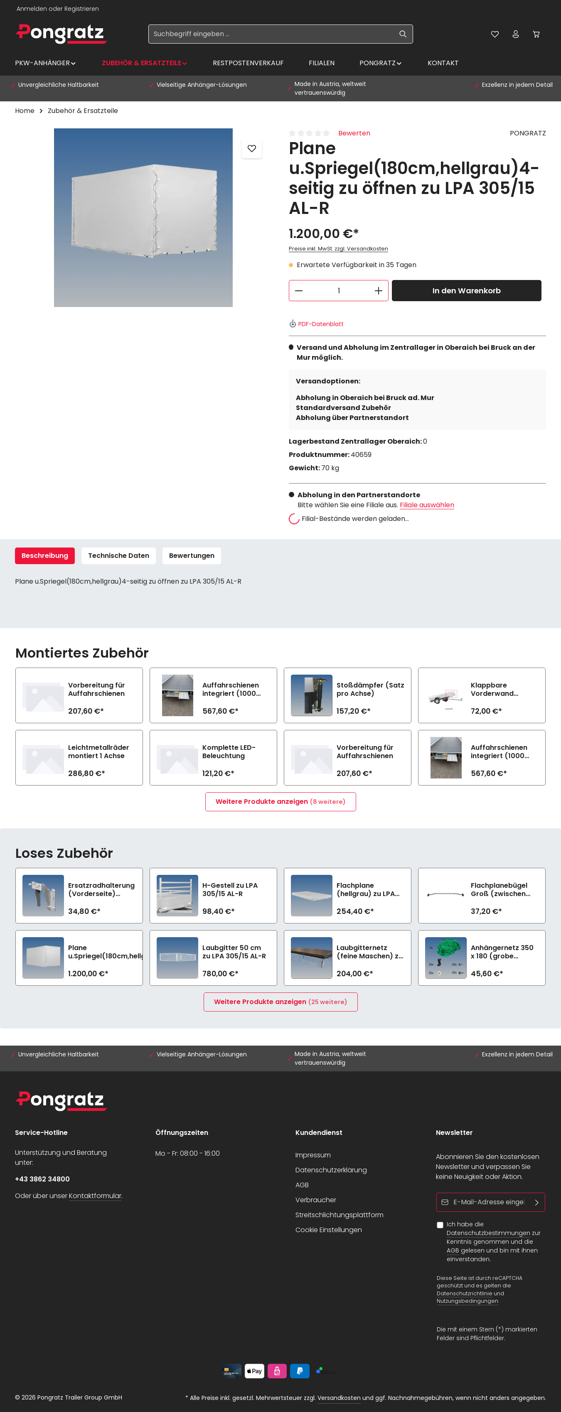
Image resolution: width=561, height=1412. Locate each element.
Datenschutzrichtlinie (464, 1293)
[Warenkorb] (536, 34)
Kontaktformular (95, 1196)
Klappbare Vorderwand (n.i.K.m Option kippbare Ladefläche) (496, 689)
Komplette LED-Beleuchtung (229, 752)
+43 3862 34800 (42, 1179)
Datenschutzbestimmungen (488, 1233)
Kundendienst (318, 1132)
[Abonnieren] (537, 1202)
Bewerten (354, 133)
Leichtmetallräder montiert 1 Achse (98, 752)
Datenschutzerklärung (331, 1170)
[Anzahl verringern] (298, 290)
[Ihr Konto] (515, 34)
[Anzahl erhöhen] (379, 290)
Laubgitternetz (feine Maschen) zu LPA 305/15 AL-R (370, 952)
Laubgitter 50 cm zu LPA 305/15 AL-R (234, 952)
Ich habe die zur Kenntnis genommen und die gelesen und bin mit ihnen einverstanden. (494, 1241)
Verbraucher (315, 1200)
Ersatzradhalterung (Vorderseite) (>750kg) (101, 890)
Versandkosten (339, 1398)
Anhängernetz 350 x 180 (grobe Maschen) (502, 952)
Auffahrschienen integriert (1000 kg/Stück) (230, 689)
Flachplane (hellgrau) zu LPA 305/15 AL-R (366, 890)
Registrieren (81, 9)
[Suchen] (403, 34)
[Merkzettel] (494, 34)
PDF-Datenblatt (316, 324)
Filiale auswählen (427, 505)
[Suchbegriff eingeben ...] (271, 34)
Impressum (313, 1155)
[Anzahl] (338, 290)
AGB (302, 1185)
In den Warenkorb (467, 290)
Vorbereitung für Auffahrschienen (96, 689)
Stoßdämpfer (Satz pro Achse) (370, 689)
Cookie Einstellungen (328, 1230)
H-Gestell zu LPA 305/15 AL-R (230, 890)
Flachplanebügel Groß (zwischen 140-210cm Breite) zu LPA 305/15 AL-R (502, 890)
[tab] (45, 556)
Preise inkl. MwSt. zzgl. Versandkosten (338, 248)
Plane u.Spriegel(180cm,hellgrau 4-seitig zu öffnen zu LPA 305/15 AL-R (112, 952)
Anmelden (32, 9)
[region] (143, 217)
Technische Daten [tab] (118, 555)
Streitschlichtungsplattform (339, 1215)
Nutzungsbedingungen (467, 1300)
